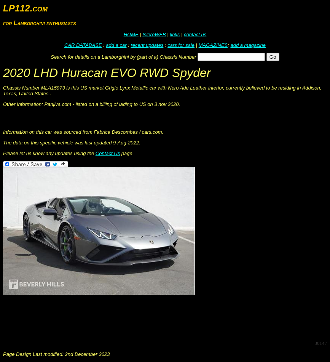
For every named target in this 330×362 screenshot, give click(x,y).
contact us (195, 34)
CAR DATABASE (83, 45)
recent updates (147, 45)
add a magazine (248, 45)
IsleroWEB (154, 34)
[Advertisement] (141, 317)
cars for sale (180, 45)
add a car (116, 45)
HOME (131, 34)
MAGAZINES (213, 45)
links (175, 34)
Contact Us (108, 153)
